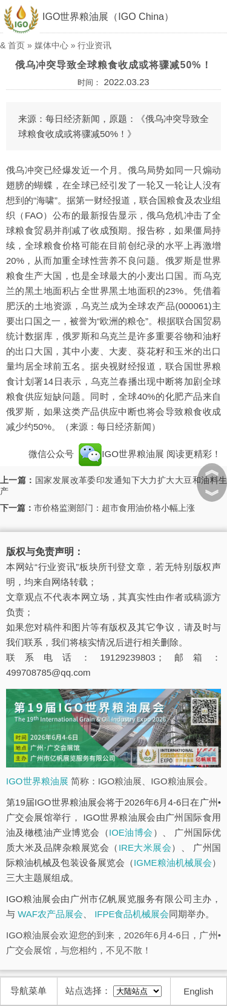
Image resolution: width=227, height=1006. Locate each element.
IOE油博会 (131, 832)
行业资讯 (94, 45)
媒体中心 (51, 45)
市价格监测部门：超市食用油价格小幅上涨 (114, 508)
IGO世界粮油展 (121, 454)
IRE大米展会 (145, 847)
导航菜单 (28, 990)
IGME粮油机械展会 (173, 862)
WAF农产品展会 (50, 914)
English (198, 991)
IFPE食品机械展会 (131, 914)
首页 (16, 45)
